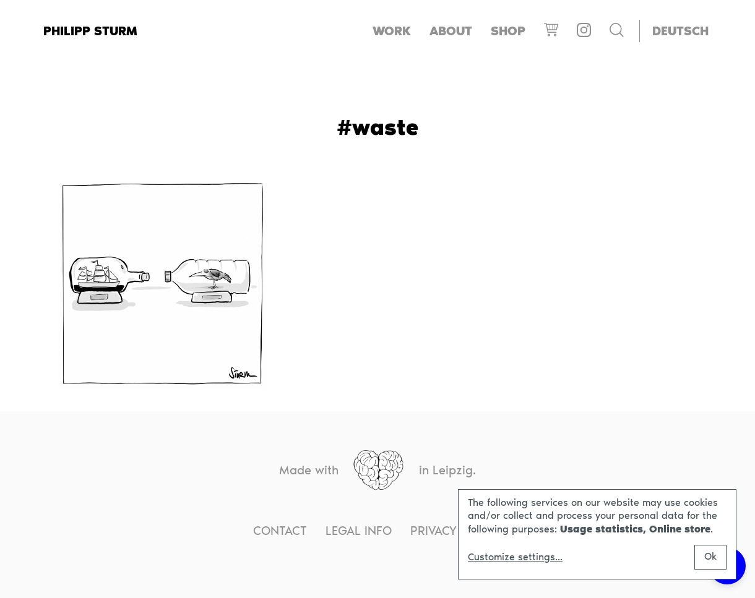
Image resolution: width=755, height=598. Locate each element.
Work (392, 30)
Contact (280, 530)
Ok (710, 556)
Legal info (359, 530)
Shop (508, 30)
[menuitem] (680, 31)
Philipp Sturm (90, 30)
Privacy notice (456, 530)
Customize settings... (515, 557)
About (450, 30)
